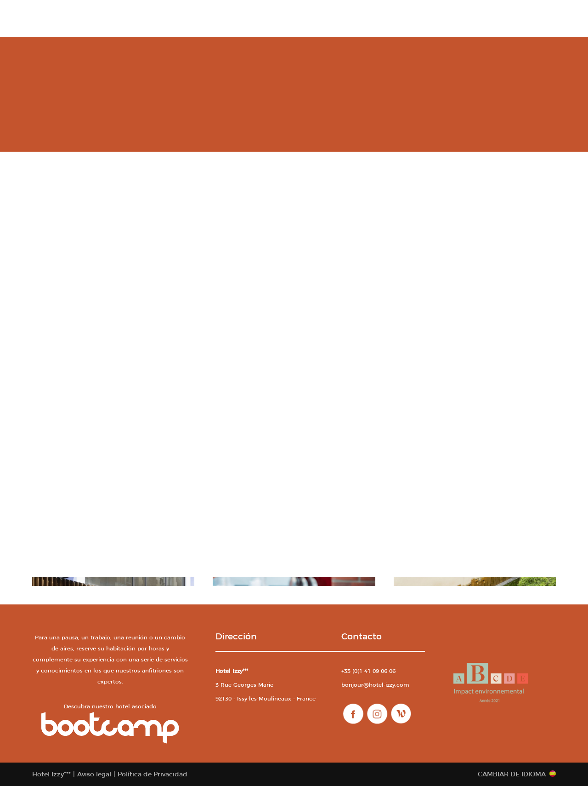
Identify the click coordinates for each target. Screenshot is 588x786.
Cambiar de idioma (512, 774)
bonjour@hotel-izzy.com (375, 684)
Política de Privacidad (152, 774)
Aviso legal (94, 774)
